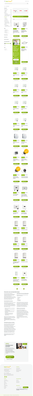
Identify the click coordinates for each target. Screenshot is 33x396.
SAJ (4, 384)
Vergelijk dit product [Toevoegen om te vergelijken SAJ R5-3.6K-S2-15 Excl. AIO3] (23, 147)
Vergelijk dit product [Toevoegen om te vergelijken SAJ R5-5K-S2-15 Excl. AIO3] (15, 147)
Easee (5, 388)
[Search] (27, 3)
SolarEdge (5, 383)
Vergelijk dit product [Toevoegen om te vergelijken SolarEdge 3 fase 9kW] (23, 234)
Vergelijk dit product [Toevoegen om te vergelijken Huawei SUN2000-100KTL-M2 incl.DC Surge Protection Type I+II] (23, 201)
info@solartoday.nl (7, 371)
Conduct (5, 387)
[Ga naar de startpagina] (9, 1)
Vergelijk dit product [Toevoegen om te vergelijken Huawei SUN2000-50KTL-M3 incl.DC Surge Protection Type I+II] (15, 37)
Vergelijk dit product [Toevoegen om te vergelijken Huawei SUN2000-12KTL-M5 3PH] (15, 201)
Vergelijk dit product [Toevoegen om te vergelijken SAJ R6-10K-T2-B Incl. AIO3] (15, 80)
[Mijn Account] (26, 1)
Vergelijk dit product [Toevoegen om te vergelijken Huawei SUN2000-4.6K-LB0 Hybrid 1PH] (23, 285)
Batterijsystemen (18, 370)
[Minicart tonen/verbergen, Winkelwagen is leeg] (28, 1)
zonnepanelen (13, 317)
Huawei (5, 382)
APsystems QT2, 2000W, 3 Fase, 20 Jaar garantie (16, 160)
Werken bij (17, 382)
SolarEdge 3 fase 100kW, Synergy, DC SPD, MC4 (24, 31)
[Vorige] (14, 11)
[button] (7, 8)
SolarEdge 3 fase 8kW (16, 245)
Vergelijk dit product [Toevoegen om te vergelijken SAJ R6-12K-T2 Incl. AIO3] (23, 80)
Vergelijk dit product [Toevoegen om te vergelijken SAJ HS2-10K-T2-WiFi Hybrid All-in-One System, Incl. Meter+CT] (15, 285)
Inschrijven (25, 387)
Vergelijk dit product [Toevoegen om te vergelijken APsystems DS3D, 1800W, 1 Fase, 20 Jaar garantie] (23, 165)
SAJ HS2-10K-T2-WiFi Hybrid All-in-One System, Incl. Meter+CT (16, 280)
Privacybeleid (17, 389)
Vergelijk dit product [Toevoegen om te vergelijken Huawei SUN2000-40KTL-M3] (15, 218)
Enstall (5, 386)
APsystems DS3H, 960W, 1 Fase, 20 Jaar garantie (16, 177)
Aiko (4, 381)
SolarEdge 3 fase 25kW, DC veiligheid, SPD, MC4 (16, 262)
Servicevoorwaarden (22, 389)
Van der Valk (5, 385)
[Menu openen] (4, 1)
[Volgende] (17, 11)
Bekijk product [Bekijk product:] (16, 78)
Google (26, 389)
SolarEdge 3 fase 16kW (24, 261)
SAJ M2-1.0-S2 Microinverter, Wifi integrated (24, 50)
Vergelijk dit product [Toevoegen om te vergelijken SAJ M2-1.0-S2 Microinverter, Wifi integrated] (23, 63)
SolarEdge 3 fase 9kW (24, 229)
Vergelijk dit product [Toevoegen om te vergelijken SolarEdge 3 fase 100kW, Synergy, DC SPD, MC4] (23, 37)
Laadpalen (17, 371)
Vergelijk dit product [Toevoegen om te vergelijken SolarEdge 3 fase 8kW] (15, 250)
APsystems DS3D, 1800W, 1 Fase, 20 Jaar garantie (24, 160)
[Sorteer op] (17, 19)
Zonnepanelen (18, 368)
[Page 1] (15, 11)
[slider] (4, 43)
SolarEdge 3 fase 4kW (24, 245)
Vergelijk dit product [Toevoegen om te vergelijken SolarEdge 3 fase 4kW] (23, 250)
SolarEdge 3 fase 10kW (16, 229)
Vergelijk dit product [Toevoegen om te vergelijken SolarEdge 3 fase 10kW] (15, 234)
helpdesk (5, 334)
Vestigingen (18, 381)
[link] (17, 288)
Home (5, 6)
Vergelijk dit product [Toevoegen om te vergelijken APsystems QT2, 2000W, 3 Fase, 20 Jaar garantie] (15, 165)
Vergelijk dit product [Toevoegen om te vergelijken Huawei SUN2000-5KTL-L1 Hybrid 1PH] (23, 218)
